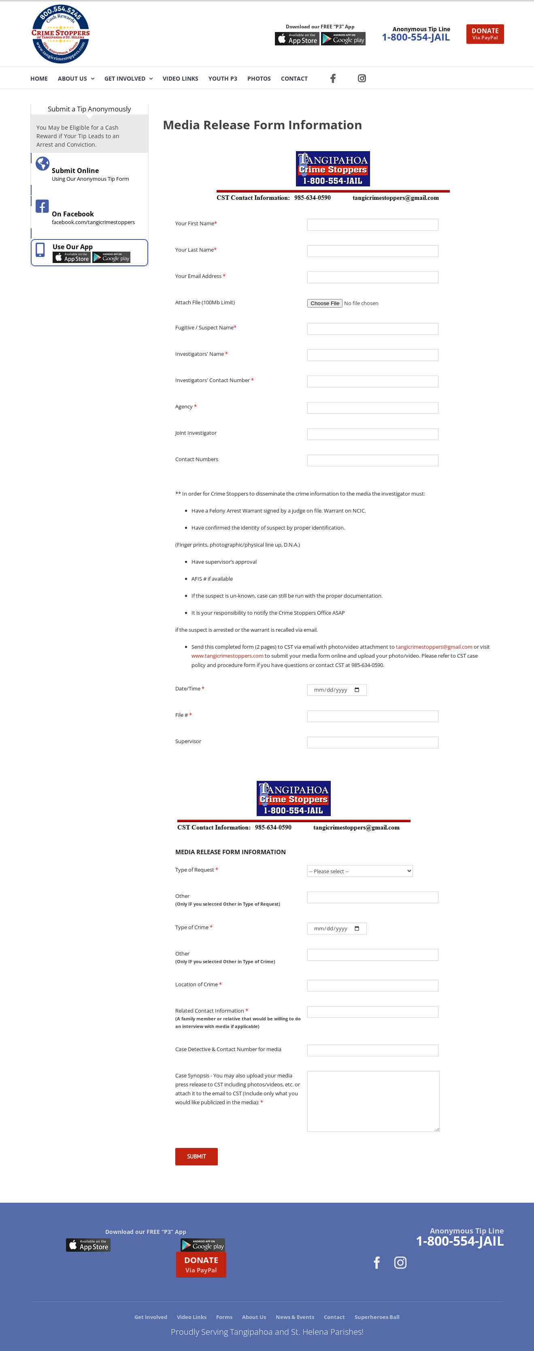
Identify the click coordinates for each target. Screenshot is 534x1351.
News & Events (295, 1317)
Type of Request (196, 869)
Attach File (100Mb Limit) (205, 302)
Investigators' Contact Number (214, 380)
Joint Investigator (196, 432)
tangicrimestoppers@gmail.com (434, 646)
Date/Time (189, 688)
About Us (254, 1317)
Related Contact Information (238, 1018)
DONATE (485, 33)
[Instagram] (400, 1263)
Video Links (191, 1317)
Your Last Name (196, 249)
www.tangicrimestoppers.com (227, 655)
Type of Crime (194, 927)
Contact (334, 1317)
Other (238, 900)
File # (183, 714)
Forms (224, 1317)
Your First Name (196, 223)
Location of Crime (198, 984)
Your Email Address (200, 276)
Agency (186, 406)
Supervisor (188, 741)
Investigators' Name (201, 353)
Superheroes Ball (377, 1317)
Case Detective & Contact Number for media (228, 1049)
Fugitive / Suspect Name (205, 327)
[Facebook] (377, 1263)
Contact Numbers (196, 459)
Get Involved (150, 1317)
